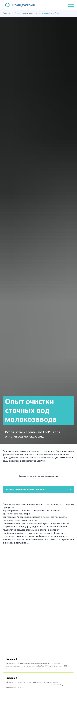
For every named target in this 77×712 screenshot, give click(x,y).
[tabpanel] (38, 523)
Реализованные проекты (26, 13)
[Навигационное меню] (71, 5)
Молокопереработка (51, 13)
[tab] (38, 663)
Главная (6, 13)
